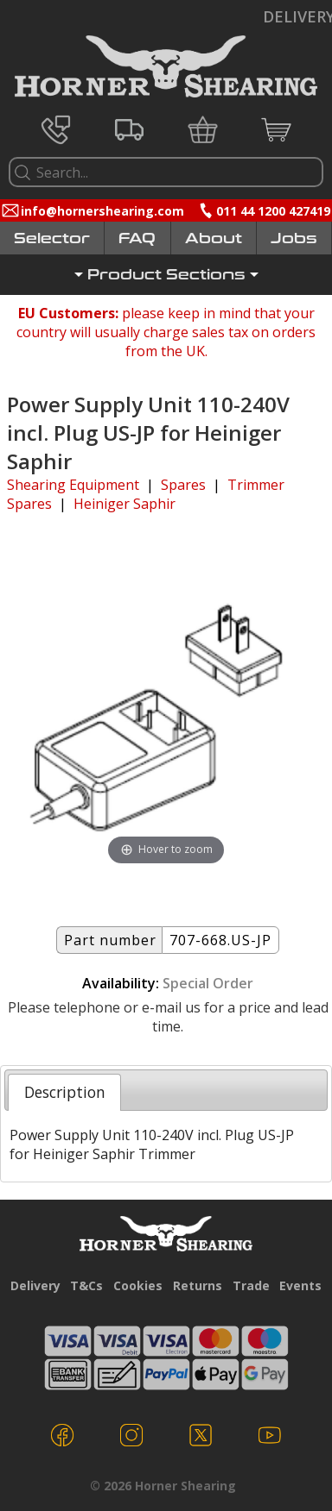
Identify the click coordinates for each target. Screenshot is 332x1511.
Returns (197, 1285)
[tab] (64, 1092)
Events (300, 1285)
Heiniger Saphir (124, 503)
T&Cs (86, 1285)
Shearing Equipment (73, 484)
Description (64, 1092)
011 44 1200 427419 (273, 211)
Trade (251, 1285)
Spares (183, 484)
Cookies (138, 1285)
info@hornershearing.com (102, 211)
